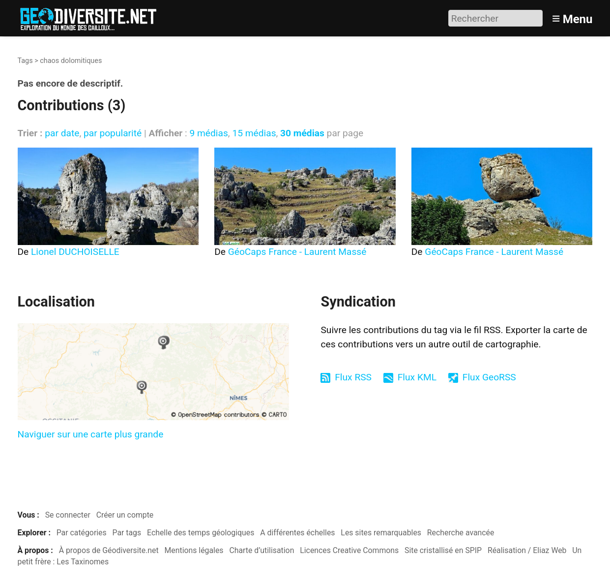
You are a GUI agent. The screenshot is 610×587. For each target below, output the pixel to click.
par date (62, 133)
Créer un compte (125, 515)
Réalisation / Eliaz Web (527, 550)
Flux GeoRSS (489, 377)
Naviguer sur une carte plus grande (91, 434)
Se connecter (67, 515)
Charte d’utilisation (261, 550)
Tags (25, 61)
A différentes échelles (297, 532)
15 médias (254, 133)
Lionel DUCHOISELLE (75, 251)
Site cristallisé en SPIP (443, 550)
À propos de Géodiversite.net (109, 550)
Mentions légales (194, 550)
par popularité (113, 133)
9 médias (208, 133)
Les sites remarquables (381, 532)
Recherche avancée (460, 532)
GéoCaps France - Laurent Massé (297, 251)
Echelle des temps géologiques (200, 532)
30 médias (302, 133)
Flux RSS (353, 377)
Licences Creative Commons (349, 550)
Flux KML (417, 377)
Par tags (127, 532)
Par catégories (82, 532)
